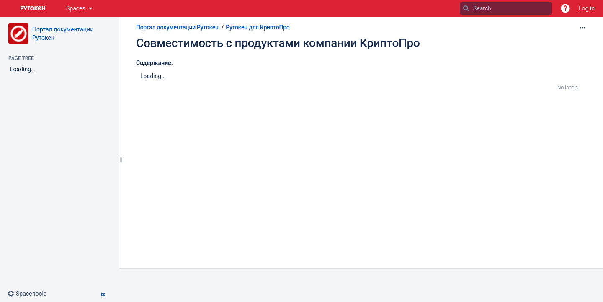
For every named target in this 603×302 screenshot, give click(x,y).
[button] (565, 8)
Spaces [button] (75, 8)
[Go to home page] (33, 8)
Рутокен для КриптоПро (257, 27)
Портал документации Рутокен (177, 27)
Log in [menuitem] (587, 8)
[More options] (582, 27)
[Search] (466, 8)
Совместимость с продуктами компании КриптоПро (278, 43)
